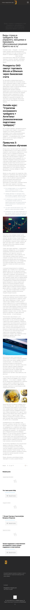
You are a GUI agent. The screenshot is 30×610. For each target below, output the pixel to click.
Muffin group (19, 600)
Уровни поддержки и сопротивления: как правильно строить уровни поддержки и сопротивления (14, 545)
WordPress (23, 602)
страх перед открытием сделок (14, 55)
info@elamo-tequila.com (10, 588)
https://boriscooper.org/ (9, 460)
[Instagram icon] (15, 604)
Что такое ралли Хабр (9, 490)
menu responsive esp (8, 2)
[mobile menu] (27, 2)
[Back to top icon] (15, 597)
